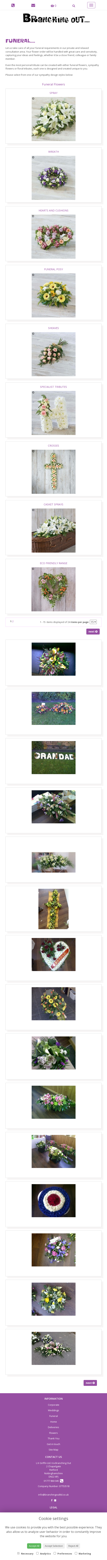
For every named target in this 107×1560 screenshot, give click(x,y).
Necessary (25, 1553)
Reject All (73, 1546)
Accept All (34, 1546)
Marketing (83, 1553)
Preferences (63, 1553)
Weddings (53, 1410)
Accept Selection (54, 1546)
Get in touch (53, 1444)
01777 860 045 (53, 1480)
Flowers (53, 1433)
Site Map (53, 1449)
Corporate (53, 1404)
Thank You (53, 1438)
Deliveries (53, 1427)
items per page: (80, 622)
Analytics (43, 1553)
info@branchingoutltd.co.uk (53, 1494)
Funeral (53, 1416)
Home (53, 1421)
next (93, 631)
